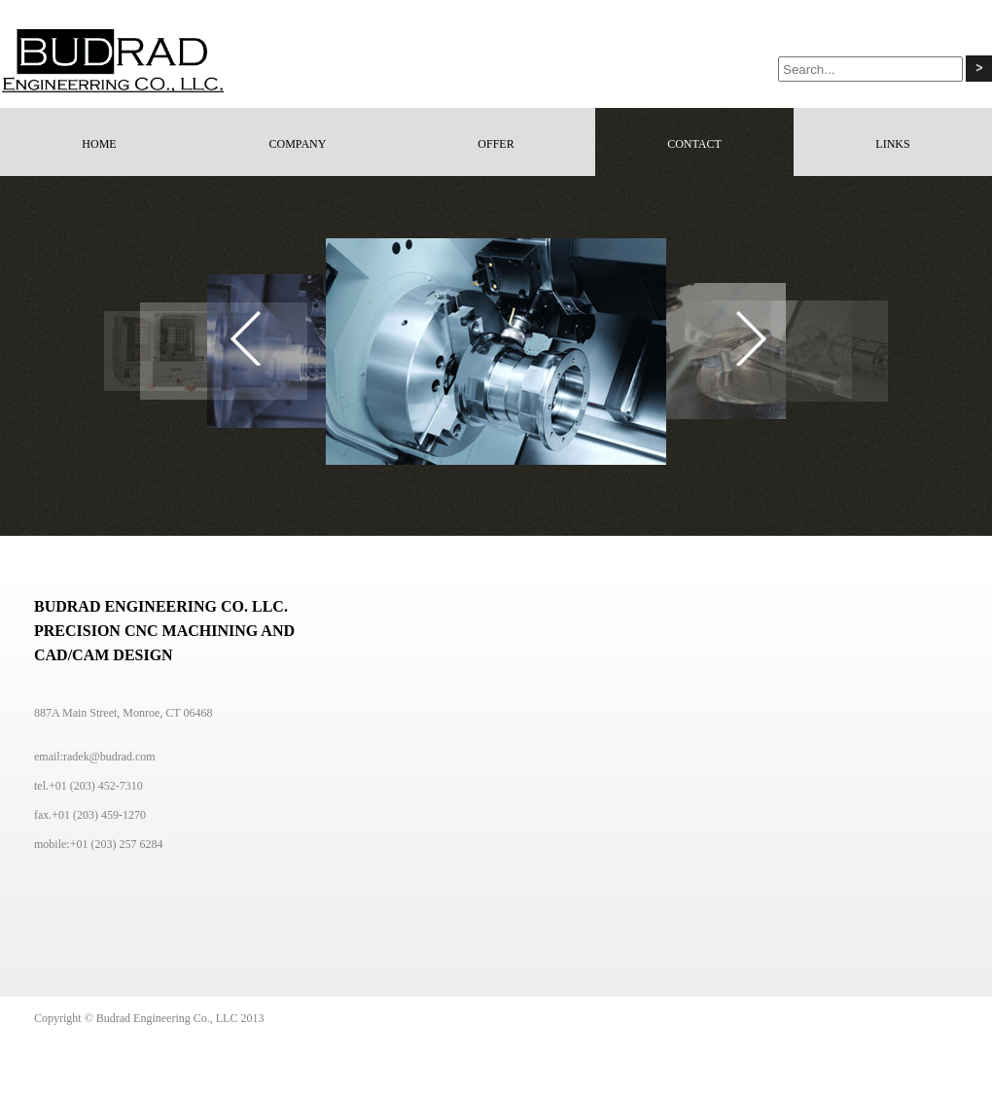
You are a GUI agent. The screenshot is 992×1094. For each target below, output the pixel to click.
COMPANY (298, 144)
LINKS (892, 144)
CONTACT (694, 144)
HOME (99, 144)
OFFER (496, 144)
